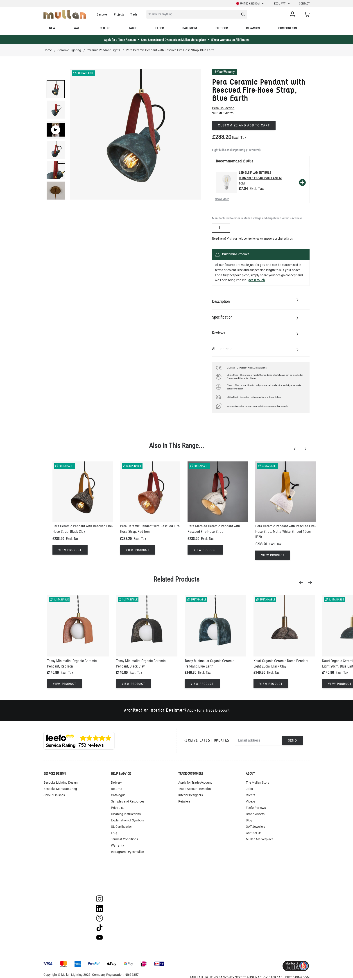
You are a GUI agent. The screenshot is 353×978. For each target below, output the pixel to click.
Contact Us (253, 833)
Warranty (117, 845)
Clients (250, 795)
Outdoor (221, 28)
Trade (133, 14)
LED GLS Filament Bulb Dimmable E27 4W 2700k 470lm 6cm (260, 178)
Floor (159, 28)
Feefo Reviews (256, 807)
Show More (222, 199)
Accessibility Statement (127, 864)
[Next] (306, 448)
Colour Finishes (54, 795)
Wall (77, 28)
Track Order (119, 883)
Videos (250, 801)
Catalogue (118, 795)
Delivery (116, 782)
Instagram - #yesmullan (127, 852)
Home (47, 50)
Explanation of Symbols (127, 820)
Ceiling (105, 28)
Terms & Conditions (124, 839)
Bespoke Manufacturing (60, 789)
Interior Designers (190, 795)
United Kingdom (250, 3)
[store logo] (64, 14)
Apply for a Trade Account (120, 40)
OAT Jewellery (255, 826)
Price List (117, 807)
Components (287, 28)
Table (133, 28)
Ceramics (253, 28)
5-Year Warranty (225, 72)
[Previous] (297, 448)
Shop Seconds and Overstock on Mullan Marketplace (173, 40)
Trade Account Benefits (194, 789)
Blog (249, 820)
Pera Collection (223, 108)
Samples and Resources (127, 801)
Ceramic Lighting (69, 50)
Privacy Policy (120, 858)
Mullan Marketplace (259, 839)
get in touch (256, 280)
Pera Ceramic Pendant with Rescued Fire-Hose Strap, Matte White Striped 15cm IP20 (285, 531)
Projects (119, 14)
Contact (304, 3)
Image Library (120, 877)
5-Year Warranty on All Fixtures (230, 40)
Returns (116, 789)
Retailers (184, 801)
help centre (245, 238)
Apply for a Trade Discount (208, 710)
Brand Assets (255, 814)
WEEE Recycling (122, 870)
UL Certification (122, 826)
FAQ (114, 833)
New (52, 28)
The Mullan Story (257, 782)
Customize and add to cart (244, 125)
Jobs (249, 789)
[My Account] (293, 14)
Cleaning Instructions (126, 814)
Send (292, 740)
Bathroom (189, 28)
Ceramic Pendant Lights (103, 50)
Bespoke (102, 14)
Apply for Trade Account (195, 782)
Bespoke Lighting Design (60, 782)
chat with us (285, 238)
